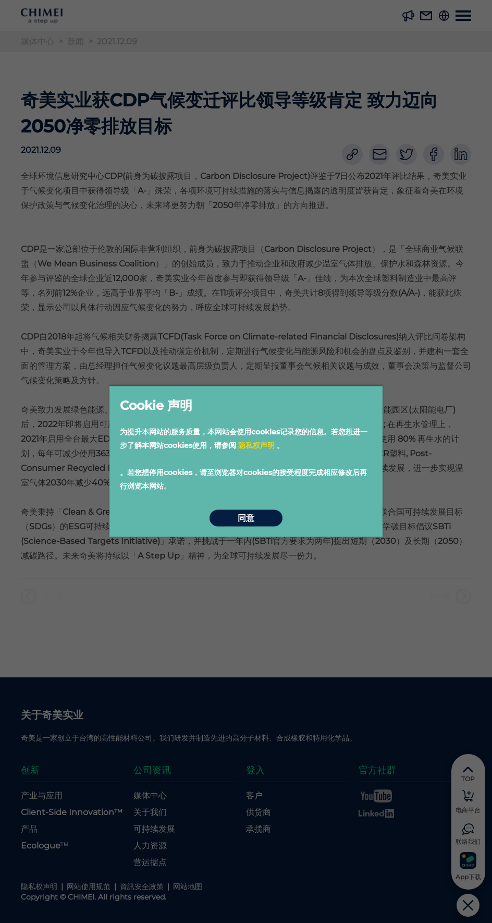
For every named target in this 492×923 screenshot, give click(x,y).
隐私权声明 (256, 445)
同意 (246, 518)
